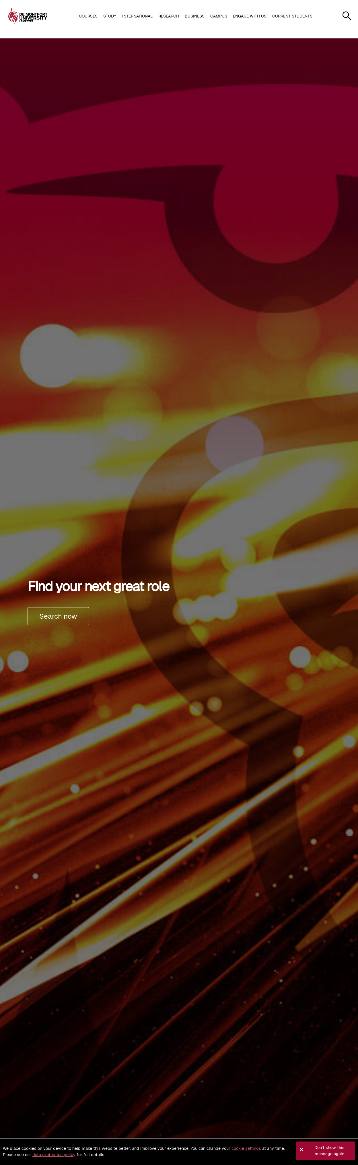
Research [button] (168, 16)
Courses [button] (88, 16)
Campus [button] (218, 16)
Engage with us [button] (249, 16)
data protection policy (53, 1154)
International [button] (137, 16)
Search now (58, 616)
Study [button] (109, 16)
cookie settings (246, 1148)
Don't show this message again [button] (329, 1150)
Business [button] (195, 16)
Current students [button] (292, 16)
